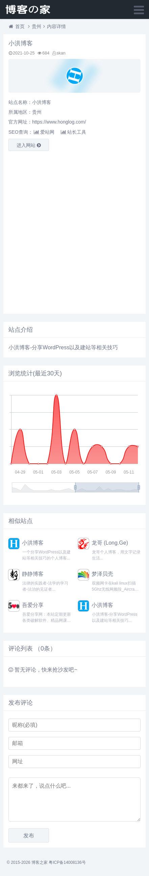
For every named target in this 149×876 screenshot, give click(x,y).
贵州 (36, 26)
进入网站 (29, 145)
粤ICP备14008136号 (67, 862)
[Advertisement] (74, 230)
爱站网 (44, 132)
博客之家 (39, 862)
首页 (20, 26)
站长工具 (73, 132)
